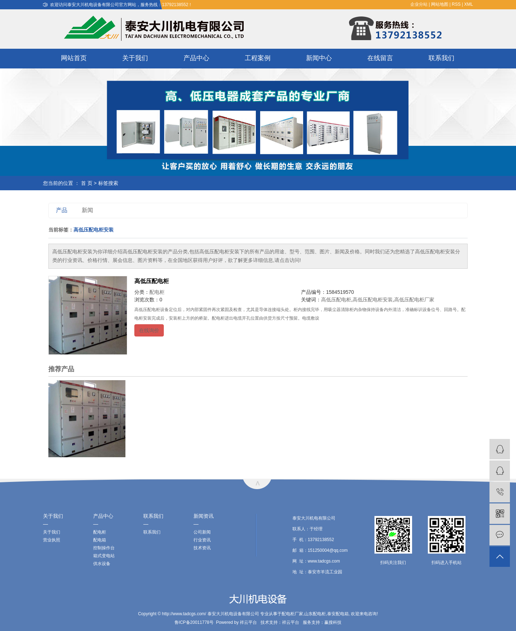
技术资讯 (202, 547)
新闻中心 (319, 58)
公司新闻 (202, 532)
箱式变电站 (104, 555)
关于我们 (135, 58)
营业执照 (51, 539)
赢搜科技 (332, 622)
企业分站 (418, 4)
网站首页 (74, 58)
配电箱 (99, 539)
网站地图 (439, 4)
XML (468, 4)
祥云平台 (248, 622)
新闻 (87, 210)
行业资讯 (202, 539)
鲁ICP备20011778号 (194, 622)
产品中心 (196, 58)
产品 (61, 210)
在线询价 (149, 330)
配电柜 (156, 292)
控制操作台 (104, 547)
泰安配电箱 (338, 613)
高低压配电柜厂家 (414, 299)
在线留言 (380, 58)
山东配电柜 (315, 613)
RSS (456, 4)
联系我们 (441, 58)
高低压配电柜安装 (373, 299)
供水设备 (101, 563)
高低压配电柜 (151, 281)
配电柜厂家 (292, 613)
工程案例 (258, 58)
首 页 (86, 183)
